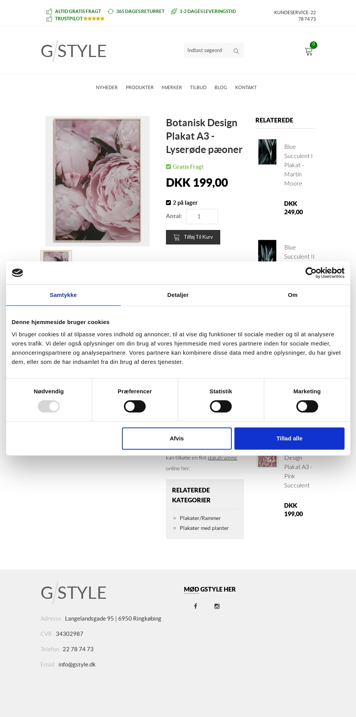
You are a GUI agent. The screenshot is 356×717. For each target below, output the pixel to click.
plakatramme (222, 457)
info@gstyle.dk (77, 664)
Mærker (172, 87)
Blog (221, 87)
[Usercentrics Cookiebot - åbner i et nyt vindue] (311, 273)
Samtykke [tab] (63, 295)
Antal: (174, 216)
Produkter (140, 87)
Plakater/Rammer (200, 518)
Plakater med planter (204, 528)
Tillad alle (289, 438)
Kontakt (246, 87)
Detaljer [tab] (178, 295)
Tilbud (198, 87)
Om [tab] (292, 295)
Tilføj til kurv (193, 237)
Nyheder (107, 87)
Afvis (177, 438)
